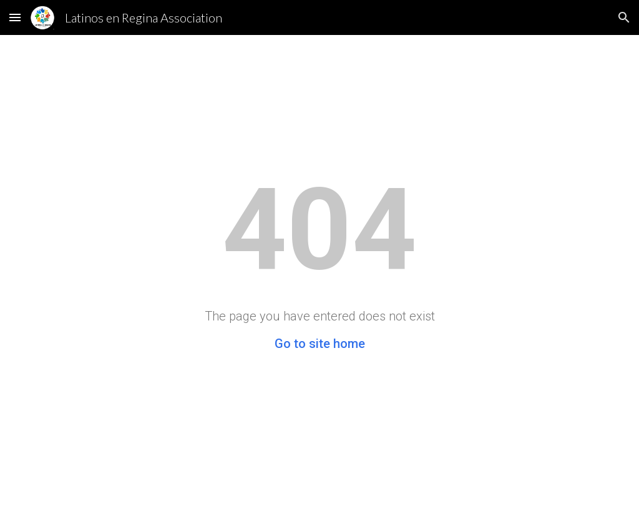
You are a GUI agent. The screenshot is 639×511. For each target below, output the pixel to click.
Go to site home (320, 343)
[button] (15, 17)
